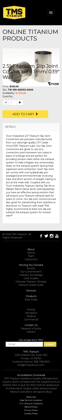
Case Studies (31, 278)
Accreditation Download (31, 375)
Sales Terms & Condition (31, 400)
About (31, 249)
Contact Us (31, 325)
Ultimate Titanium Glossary (31, 281)
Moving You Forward (31, 264)
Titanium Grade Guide (31, 284)
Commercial (31, 319)
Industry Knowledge (31, 274)
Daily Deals (31, 299)
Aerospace (31, 312)
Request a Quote (31, 328)
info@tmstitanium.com (31, 365)
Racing (31, 309)
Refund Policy (31, 407)
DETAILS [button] (10, 126)
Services (31, 290)
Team (31, 256)
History (31, 252)
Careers (31, 331)
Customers (31, 259)
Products (31, 296)
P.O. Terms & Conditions (31, 403)
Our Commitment (31, 271)
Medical (31, 316)
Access (31, 268)
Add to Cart (25, 114)
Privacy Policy (31, 410)
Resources (31, 397)
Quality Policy (31, 413)
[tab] (31, 127)
